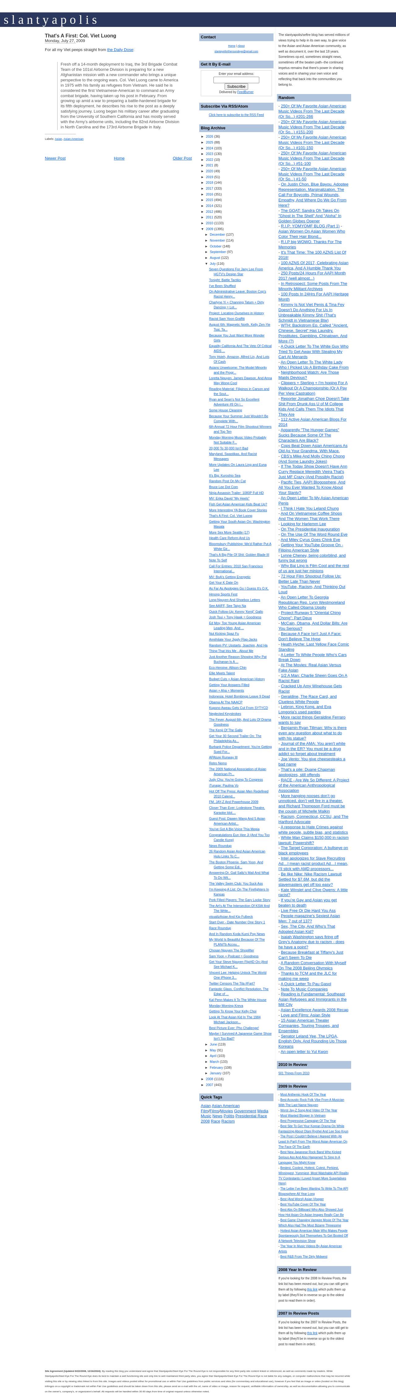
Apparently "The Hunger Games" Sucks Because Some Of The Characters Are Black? (308, 435)
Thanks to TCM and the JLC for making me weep (307, 976)
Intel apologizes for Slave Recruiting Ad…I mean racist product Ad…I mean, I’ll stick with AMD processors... (313, 863)
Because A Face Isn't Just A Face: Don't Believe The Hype (309, 636)
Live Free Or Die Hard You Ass (308, 910)
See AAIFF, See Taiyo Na (227, 606)
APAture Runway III (223, 757)
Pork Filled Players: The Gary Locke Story (239, 900)
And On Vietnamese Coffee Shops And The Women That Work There (310, 516)
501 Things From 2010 (293, 1073)
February (216, 1067)
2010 (209, 223)
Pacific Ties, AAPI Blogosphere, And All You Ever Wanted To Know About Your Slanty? (311, 487)
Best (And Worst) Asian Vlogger (302, 1199)
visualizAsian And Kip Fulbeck (231, 916)
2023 (209, 154)
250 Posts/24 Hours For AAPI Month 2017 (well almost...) (312, 276)
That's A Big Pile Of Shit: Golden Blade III (239, 554)
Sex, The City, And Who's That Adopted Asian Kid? (306, 929)
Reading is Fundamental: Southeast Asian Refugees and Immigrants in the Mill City (312, 999)
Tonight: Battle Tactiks (225, 280)
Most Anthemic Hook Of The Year (303, 1094)
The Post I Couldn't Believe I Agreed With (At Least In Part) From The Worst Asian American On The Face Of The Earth (312, 1142)
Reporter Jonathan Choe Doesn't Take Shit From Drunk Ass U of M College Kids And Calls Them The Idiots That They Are (313, 406)
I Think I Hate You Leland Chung (310, 508)
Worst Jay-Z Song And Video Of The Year (308, 1110)
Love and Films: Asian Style (305, 1015)
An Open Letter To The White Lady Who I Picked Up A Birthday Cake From (313, 365)
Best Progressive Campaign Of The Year (308, 1121)
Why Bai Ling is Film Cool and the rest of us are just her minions (313, 568)
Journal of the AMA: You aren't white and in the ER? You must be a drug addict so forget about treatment (311, 748)
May (213, 1050)
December (217, 234)
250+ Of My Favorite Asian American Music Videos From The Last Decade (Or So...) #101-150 (312, 142)
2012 (209, 211)
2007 (209, 1085)
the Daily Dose (120, 49)
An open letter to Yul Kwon (304, 1051)
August (215, 258)
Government (245, 1111)
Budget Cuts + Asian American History (237, 679)
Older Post (182, 158)
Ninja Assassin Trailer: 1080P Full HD (236, 493)
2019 (209, 177)
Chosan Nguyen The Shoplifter (231, 950)
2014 (209, 206)
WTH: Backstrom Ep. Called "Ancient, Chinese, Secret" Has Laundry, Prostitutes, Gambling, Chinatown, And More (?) (313, 333)
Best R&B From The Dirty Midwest (303, 1256)
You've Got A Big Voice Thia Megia (234, 829)
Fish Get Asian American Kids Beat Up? (238, 504)
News (218, 1116)
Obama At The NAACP (226, 702)
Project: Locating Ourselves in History (236, 313)
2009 (209, 229)
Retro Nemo (218, 763)
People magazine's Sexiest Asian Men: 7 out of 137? (309, 918)
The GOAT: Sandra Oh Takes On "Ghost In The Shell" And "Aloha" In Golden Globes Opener (309, 215)
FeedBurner (245, 92)
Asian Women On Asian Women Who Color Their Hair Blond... (311, 234)
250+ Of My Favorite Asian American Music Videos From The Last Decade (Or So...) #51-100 (312, 158)
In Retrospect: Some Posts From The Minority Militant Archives (312, 286)
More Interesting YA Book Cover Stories (238, 510)
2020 (209, 171)
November (217, 240)
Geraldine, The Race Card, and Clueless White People (307, 699)
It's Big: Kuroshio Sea (225, 475)
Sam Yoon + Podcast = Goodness (234, 956)
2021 (209, 165)
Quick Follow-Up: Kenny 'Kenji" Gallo (236, 611)
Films (214, 1111)
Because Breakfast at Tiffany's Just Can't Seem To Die (310, 955)
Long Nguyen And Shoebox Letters (234, 600)
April (213, 1056)
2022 (209, 159)
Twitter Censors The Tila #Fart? (232, 983)
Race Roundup (220, 928)
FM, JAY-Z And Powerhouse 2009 (233, 802)
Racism (228, 1121)
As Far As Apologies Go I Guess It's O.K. (239, 588)
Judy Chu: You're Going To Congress (236, 779)
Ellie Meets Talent (222, 673)
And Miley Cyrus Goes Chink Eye (310, 539)
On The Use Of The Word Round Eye (314, 534)
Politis (229, 1116)
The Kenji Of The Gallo (226, 730)
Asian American (73, 138)
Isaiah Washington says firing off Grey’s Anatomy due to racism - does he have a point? (311, 942)
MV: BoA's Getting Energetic (230, 577)
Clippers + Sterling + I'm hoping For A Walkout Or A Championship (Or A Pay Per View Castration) (313, 388)
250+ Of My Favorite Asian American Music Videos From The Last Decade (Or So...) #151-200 (312, 127)
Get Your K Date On (223, 582)
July (213, 263)
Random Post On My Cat (227, 481)
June (213, 1044)
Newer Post (55, 158)
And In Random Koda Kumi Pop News (237, 934)
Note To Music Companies (304, 989)
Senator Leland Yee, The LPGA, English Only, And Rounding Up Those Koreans (312, 1041)
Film (205, 1111)
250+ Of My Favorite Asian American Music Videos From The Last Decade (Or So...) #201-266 (312, 111)
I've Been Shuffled (222, 286)
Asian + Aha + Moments (226, 690)
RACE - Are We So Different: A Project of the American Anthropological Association (313, 785)
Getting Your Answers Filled (229, 685)
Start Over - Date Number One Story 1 (237, 922)
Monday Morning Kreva (226, 1005)
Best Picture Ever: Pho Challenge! (234, 1028)
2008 (209, 1079)
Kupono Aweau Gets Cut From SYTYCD (238, 708)
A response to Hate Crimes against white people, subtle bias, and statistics (313, 830)
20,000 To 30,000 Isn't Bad (228, 448)
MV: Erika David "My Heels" (229, 498)
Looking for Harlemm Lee (303, 524)
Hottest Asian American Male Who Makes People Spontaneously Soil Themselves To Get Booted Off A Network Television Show (313, 1236)
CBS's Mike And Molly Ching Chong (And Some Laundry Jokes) (311, 459)
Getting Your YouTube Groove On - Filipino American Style (310, 547)
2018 (209, 182)
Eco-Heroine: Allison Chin (228, 667)
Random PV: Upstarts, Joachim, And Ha (238, 645)
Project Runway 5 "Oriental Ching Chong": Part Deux (309, 615)
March (214, 1061)
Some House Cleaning (225, 410)
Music (206, 1116)
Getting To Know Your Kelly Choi (232, 1011)
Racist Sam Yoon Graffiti (227, 318)
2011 (209, 217)
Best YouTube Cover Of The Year (303, 1204)
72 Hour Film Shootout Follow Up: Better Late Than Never (309, 579)
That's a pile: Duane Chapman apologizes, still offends (306, 772)
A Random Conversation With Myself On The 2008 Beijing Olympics (312, 965)
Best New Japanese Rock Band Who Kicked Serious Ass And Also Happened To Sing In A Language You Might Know (309, 1157)
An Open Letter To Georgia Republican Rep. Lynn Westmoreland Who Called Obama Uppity (311, 602)
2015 (209, 200)
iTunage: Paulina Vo (224, 785)
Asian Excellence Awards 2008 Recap (314, 1009)
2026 (209, 136)
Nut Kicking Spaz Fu (224, 633)
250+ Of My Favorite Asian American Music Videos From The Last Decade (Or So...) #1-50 (312, 174)
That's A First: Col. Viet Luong (80, 35)
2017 (209, 188)
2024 (209, 148)
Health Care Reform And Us (229, 538)
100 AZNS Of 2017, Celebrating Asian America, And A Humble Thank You (313, 265)
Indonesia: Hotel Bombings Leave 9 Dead (239, 696)
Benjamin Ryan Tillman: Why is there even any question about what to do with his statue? (312, 733)
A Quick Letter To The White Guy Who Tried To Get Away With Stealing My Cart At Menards (313, 351)
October (216, 246)
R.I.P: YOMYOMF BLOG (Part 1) (310, 226)
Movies (226, 1111)
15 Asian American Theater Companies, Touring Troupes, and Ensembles (308, 1025)
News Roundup (220, 846)
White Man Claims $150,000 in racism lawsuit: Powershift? (313, 840)
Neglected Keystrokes (225, 713)
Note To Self (218, 560)
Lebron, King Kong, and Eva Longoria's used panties (304, 709)
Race (215, 1121)
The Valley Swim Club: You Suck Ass (236, 883)
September (218, 252)
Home (119, 158)
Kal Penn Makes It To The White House (238, 1000)
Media (262, 1111)
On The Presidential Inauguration (310, 529)
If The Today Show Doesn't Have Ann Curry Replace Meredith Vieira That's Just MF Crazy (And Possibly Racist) (312, 471)
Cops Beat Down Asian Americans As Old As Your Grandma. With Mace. (312, 448)
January (216, 1073)
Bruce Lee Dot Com (223, 487)
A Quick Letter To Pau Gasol (306, 983)
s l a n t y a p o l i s (50, 20)
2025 (209, 142)
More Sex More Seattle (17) (229, 532)
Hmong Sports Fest (223, 594)
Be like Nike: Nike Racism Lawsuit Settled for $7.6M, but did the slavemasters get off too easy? (310, 879)
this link (312, 1289)
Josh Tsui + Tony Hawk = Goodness (235, 617)
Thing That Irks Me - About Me (231, 651)
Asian (58, 138)
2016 (209, 194)
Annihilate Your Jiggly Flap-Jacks (233, 639)
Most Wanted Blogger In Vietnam (302, 1115)
